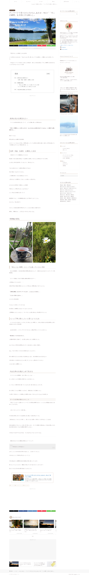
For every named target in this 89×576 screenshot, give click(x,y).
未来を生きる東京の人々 (23, 77)
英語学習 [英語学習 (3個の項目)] (74, 199)
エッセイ (41, 1)
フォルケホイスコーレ (19, 485)
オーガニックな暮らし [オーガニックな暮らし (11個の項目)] (71, 186)
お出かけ (65, 162)
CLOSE (48, 73)
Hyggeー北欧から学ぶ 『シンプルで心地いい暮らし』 (44, 4)
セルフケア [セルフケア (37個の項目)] (66, 188)
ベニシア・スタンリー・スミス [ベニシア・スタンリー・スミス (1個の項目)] (71, 191)
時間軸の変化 (21, 82)
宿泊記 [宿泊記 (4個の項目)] (62, 196)
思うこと (65, 149)
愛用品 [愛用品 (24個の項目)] (73, 196)
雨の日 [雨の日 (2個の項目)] (69, 201)
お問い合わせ (66, 1)
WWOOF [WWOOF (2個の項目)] (69, 185)
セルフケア (65, 164)
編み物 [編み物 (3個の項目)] (70, 199)
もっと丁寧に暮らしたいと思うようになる (27, 86)
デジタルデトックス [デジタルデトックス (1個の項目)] (73, 188)
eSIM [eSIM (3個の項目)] (62, 185)
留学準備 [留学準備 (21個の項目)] (62, 199)
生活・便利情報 (66, 158)
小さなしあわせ (12, 10)
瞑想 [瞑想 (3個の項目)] (66, 199)
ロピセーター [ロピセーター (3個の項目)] (63, 194)
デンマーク (28, 1)
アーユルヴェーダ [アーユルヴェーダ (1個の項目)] (63, 186)
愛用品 (64, 165)
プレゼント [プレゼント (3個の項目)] (62, 191)
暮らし (53, 1)
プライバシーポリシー (14, 574)
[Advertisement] (32, 105)
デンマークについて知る (68, 155)
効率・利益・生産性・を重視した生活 (26, 79)
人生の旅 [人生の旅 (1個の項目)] (68, 194)
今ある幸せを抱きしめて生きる (24, 89)
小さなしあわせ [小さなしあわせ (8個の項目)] (67, 196)
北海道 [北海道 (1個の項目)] (73, 194)
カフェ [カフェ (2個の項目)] (62, 188)
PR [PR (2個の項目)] (65, 185)
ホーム (15, 1)
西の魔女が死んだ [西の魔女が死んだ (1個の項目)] (63, 201)
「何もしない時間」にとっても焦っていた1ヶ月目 (28, 84)
